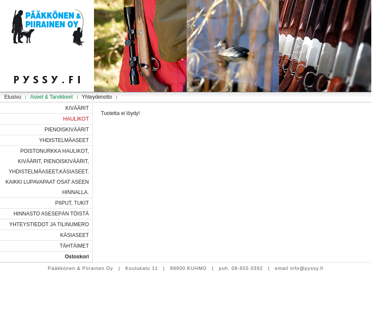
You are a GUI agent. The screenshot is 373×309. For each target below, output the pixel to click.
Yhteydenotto (97, 97)
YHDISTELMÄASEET (64, 140)
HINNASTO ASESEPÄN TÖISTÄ (51, 214)
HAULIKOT (76, 119)
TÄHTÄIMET (74, 246)
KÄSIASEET (74, 235)
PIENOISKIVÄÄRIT (67, 130)
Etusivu (12, 97)
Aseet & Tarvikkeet (51, 97)
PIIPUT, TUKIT (72, 203)
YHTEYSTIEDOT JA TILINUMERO (49, 224)
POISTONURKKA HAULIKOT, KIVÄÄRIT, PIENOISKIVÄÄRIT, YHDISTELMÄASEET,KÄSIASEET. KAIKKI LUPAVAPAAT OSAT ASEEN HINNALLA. (47, 171)
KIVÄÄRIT (77, 108)
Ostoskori (77, 257)
